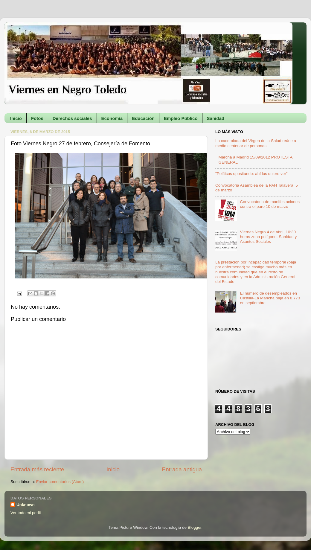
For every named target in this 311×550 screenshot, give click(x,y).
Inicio (16, 118)
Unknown (25, 504)
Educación (143, 118)
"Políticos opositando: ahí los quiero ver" (251, 173)
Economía (112, 118)
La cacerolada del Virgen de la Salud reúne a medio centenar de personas (255, 143)
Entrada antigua (182, 469)
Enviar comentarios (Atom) (60, 481)
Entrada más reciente (37, 469)
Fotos (37, 118)
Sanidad (215, 118)
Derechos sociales (72, 118)
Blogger (195, 527)
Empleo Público (181, 118)
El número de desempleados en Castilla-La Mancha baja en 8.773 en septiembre (270, 298)
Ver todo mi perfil (25, 513)
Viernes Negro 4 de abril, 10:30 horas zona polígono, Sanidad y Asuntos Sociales (268, 237)
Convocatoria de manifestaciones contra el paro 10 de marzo (270, 204)
